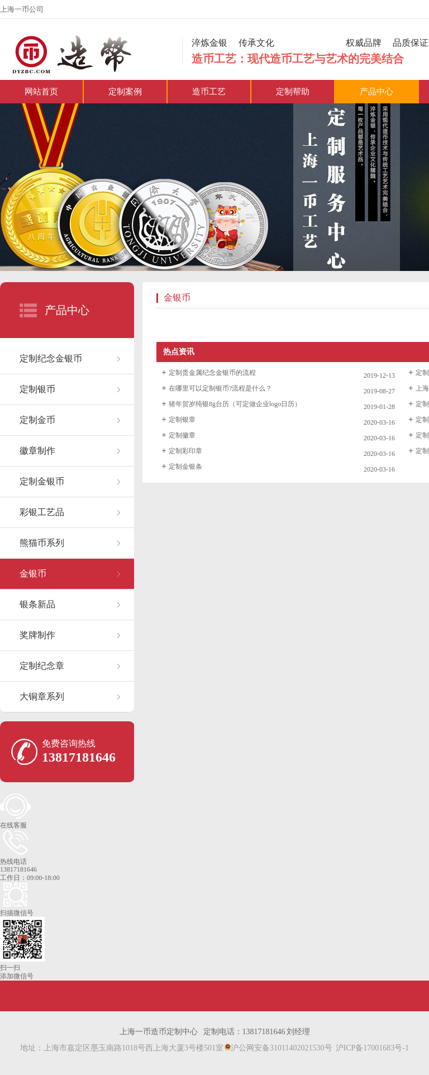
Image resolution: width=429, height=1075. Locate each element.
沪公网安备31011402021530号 (278, 1048)
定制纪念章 (42, 665)
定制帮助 (292, 91)
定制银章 (182, 420)
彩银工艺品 (42, 512)
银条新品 (37, 604)
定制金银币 (42, 481)
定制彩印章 (185, 451)
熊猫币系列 (42, 543)
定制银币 (37, 389)
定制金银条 (185, 466)
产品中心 (376, 91)
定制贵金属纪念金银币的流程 (212, 373)
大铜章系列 (42, 696)
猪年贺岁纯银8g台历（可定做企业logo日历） (235, 404)
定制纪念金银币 (51, 358)
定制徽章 (182, 435)
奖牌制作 (37, 635)
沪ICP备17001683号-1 (372, 1048)
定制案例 (125, 91)
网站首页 (41, 91)
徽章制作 (37, 450)
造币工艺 (209, 91)
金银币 (33, 573)
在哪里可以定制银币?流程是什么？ (220, 388)
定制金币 (37, 420)
